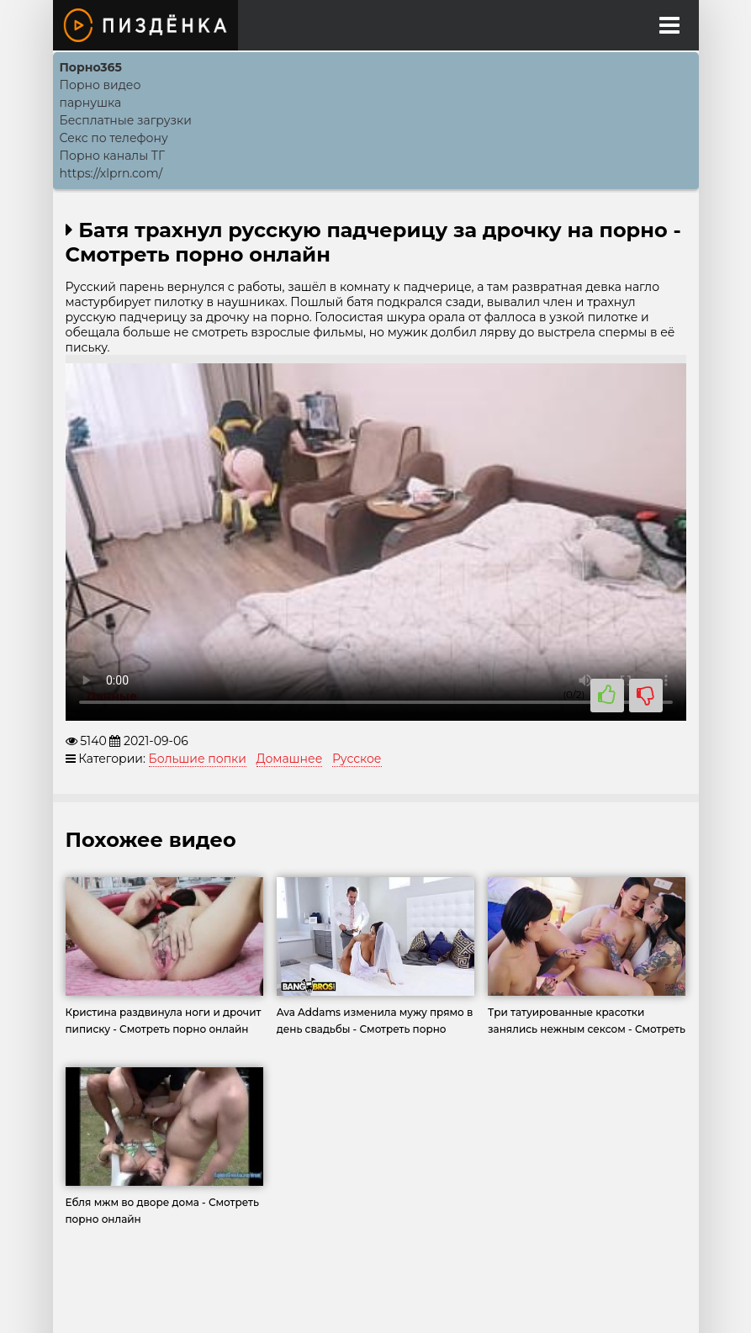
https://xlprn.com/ (111, 173)
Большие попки (197, 758)
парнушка (91, 102)
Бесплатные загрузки (126, 120)
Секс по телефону (114, 137)
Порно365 (91, 67)
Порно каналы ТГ (113, 155)
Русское (357, 758)
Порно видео (100, 85)
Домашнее (290, 758)
